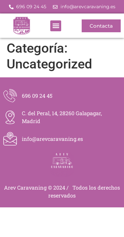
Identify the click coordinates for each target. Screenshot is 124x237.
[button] (55, 25)
